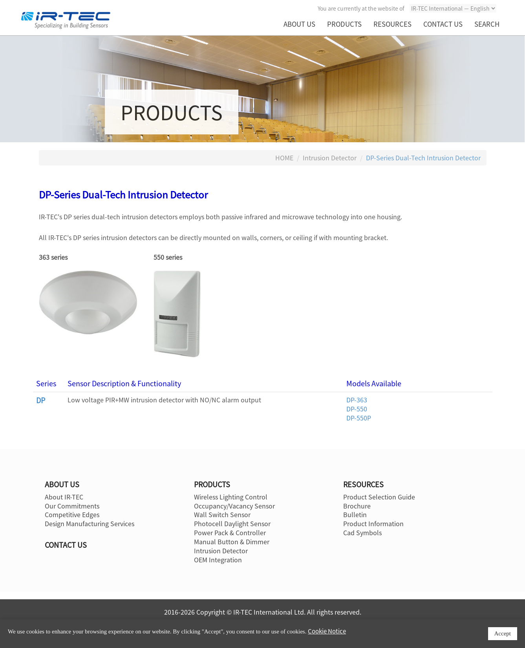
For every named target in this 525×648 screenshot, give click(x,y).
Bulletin (355, 514)
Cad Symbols (362, 532)
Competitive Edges (72, 514)
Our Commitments (72, 505)
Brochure (357, 505)
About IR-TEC (64, 496)
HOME (284, 157)
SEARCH (486, 24)
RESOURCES (392, 24)
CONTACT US (443, 24)
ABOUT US (299, 24)
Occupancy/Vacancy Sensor (234, 505)
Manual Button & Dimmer (231, 541)
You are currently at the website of (361, 8)
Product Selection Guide (379, 496)
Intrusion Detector (330, 157)
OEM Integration (218, 559)
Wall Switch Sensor (222, 514)
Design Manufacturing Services (89, 523)
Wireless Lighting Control (230, 496)
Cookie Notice (327, 631)
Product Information (373, 523)
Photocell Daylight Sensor (232, 523)
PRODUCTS (344, 24)
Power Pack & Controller (230, 532)
